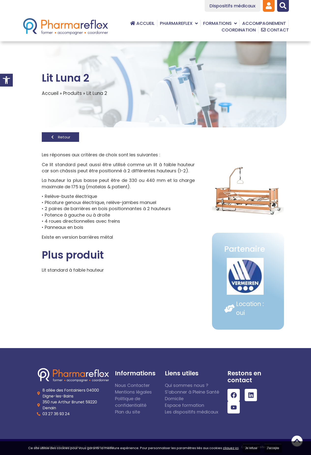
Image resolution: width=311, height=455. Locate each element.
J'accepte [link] (273, 448)
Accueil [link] (50, 93)
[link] (6, 80)
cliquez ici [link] (231, 448)
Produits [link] (72, 93)
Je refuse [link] (251, 448)
